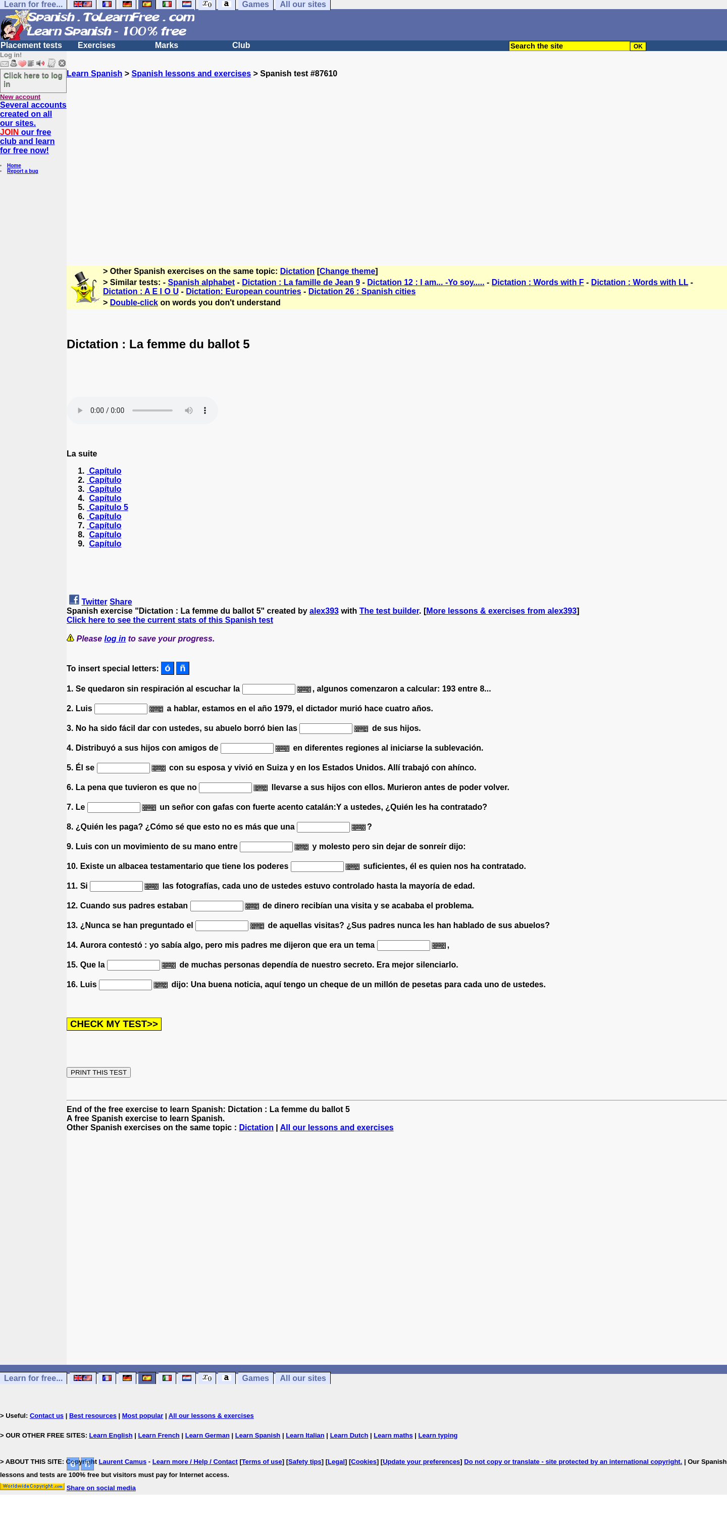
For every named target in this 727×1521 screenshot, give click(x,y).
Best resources (93, 1415)
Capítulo (104, 471)
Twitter (94, 601)
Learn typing (438, 1435)
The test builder (389, 611)
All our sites (303, 1378)
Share (121, 601)
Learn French (158, 1435)
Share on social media (101, 1488)
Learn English (111, 1435)
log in (115, 638)
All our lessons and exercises (337, 1127)
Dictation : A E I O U (141, 291)
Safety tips (305, 1461)
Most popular (143, 1415)
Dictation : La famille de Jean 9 (301, 282)
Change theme (347, 271)
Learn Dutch (349, 1435)
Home (14, 165)
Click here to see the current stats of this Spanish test (170, 620)
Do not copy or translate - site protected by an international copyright (572, 1461)
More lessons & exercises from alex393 (501, 611)
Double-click (134, 302)
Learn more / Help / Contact (195, 1461)
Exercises (97, 45)
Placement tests (31, 45)
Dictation (297, 271)
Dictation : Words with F (538, 282)
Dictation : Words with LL (639, 282)
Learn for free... (33, 1378)
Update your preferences (421, 1461)
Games (255, 1378)
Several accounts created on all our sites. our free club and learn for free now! (33, 128)
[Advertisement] (397, 167)
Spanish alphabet (201, 282)
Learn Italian (305, 1435)
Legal (336, 1461)
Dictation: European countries (243, 291)
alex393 (324, 611)
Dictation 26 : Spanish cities (362, 291)
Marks (166, 45)
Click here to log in (33, 79)
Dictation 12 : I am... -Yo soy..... (425, 282)
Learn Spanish (94, 73)
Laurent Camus (123, 1461)
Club (241, 45)
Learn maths (393, 1435)
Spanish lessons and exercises (191, 73)
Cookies (364, 1461)
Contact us (47, 1415)
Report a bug (22, 171)
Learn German (207, 1435)
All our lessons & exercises (211, 1415)
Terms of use (262, 1461)
